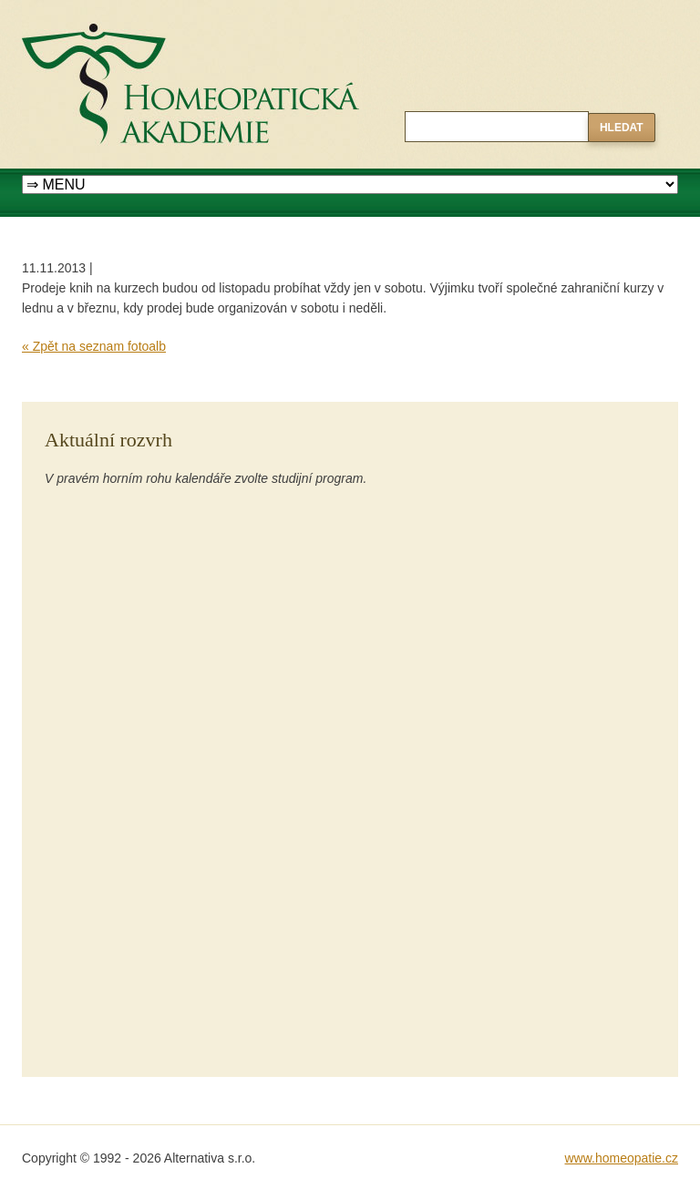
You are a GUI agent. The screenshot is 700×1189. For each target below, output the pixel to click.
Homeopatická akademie (92, 10)
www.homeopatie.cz (621, 1158)
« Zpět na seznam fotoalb (94, 346)
